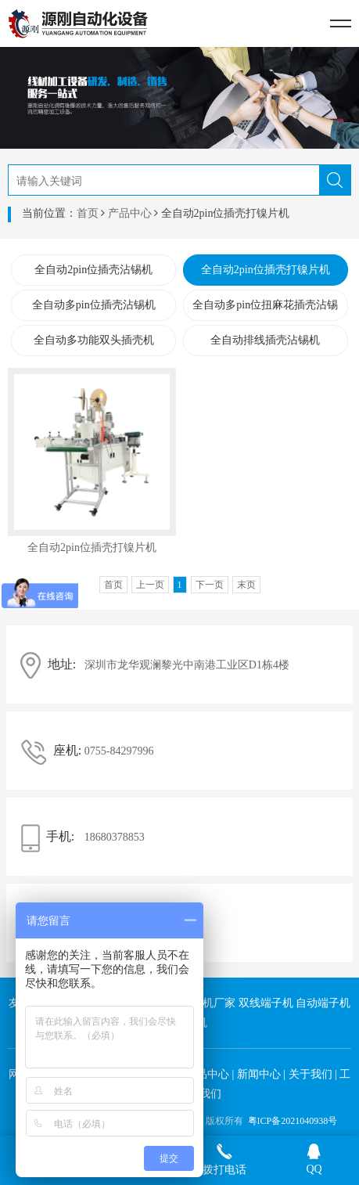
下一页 (210, 584)
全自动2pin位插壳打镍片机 (265, 270)
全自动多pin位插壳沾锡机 (94, 305)
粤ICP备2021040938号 (293, 1120)
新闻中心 (259, 1074)
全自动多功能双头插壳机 (94, 340)
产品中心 (130, 213)
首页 (88, 213)
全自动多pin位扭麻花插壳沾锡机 (265, 310)
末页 (246, 584)
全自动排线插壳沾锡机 (265, 340)
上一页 (150, 584)
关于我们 (310, 1074)
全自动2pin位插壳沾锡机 (93, 270)
